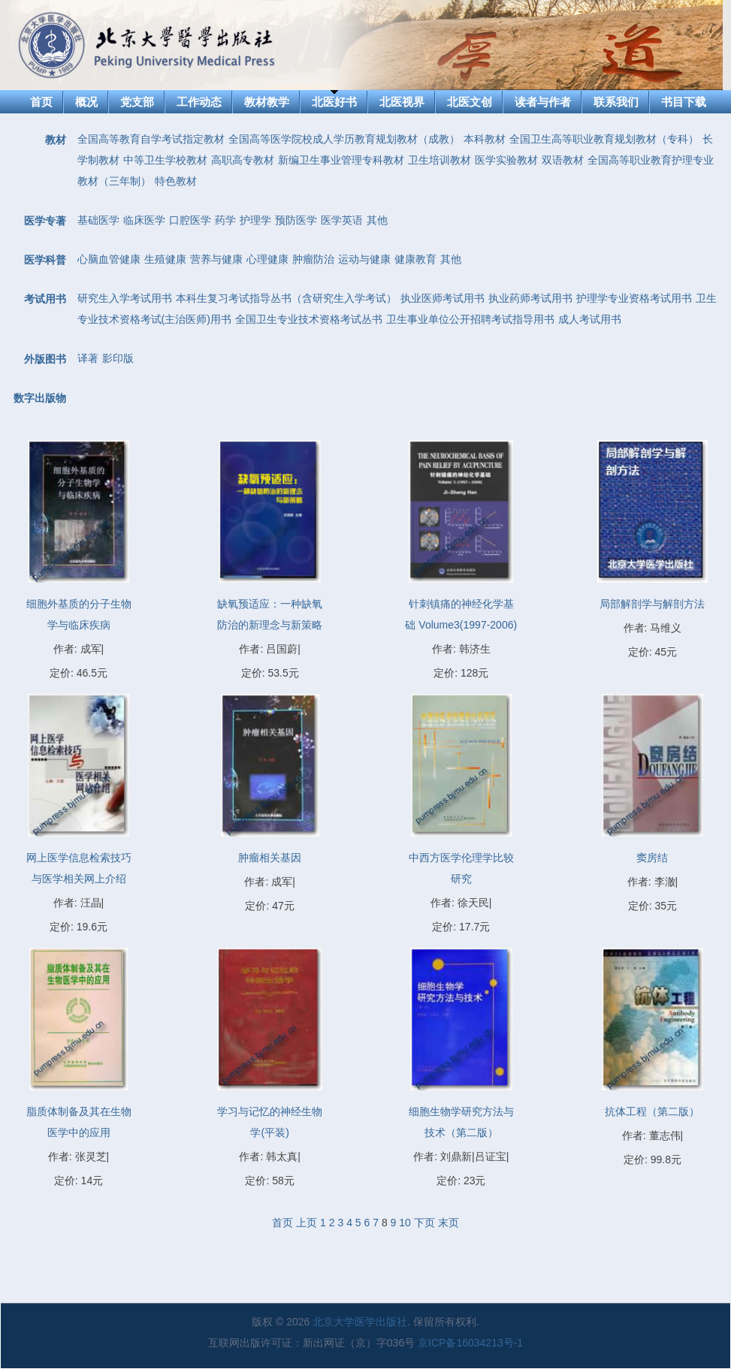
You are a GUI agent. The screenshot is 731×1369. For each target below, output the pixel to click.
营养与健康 (216, 259)
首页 (41, 101)
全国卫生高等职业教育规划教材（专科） (604, 139)
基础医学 (98, 220)
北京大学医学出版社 (360, 1322)
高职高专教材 (242, 160)
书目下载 (683, 101)
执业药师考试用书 (530, 298)
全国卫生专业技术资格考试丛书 (308, 319)
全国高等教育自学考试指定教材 (151, 139)
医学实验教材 (506, 160)
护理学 (255, 220)
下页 (424, 1223)
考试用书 (45, 299)
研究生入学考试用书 (124, 298)
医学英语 (342, 220)
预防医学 (296, 220)
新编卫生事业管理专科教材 (341, 160)
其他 (377, 220)
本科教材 (485, 139)
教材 (55, 140)
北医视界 (401, 101)
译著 (87, 358)
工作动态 (199, 101)
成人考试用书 (589, 319)
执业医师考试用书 (442, 298)
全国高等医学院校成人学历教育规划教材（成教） (344, 139)
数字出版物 (40, 398)
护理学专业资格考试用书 (634, 298)
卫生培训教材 (439, 160)
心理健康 (267, 259)
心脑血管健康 (108, 259)
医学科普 (45, 260)
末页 (448, 1223)
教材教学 (266, 101)
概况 (86, 101)
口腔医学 (190, 220)
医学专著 (45, 221)
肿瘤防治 (313, 259)
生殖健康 (165, 259)
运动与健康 (364, 259)
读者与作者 (543, 101)
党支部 (137, 101)
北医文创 (469, 101)
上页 (306, 1223)
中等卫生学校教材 (165, 160)
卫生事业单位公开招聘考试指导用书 (470, 319)
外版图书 (45, 359)
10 (405, 1223)
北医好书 (334, 101)
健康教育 (415, 259)
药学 (225, 220)
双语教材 (563, 160)
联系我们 (616, 101)
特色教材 (176, 181)
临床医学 (144, 220)
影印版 (118, 358)
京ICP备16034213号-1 (470, 1343)
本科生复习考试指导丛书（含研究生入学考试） (286, 298)
